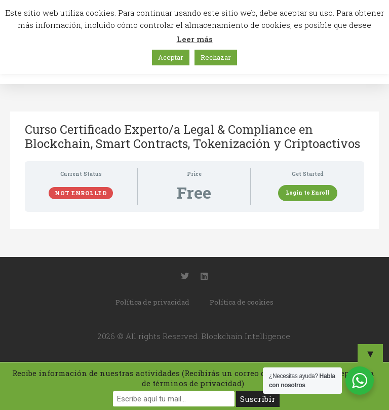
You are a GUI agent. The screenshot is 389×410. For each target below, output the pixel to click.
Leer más (195, 39)
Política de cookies (242, 302)
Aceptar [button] (170, 57)
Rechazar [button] (216, 57)
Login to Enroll (307, 192)
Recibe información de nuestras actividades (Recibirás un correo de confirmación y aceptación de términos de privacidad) (193, 378)
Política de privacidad (152, 302)
